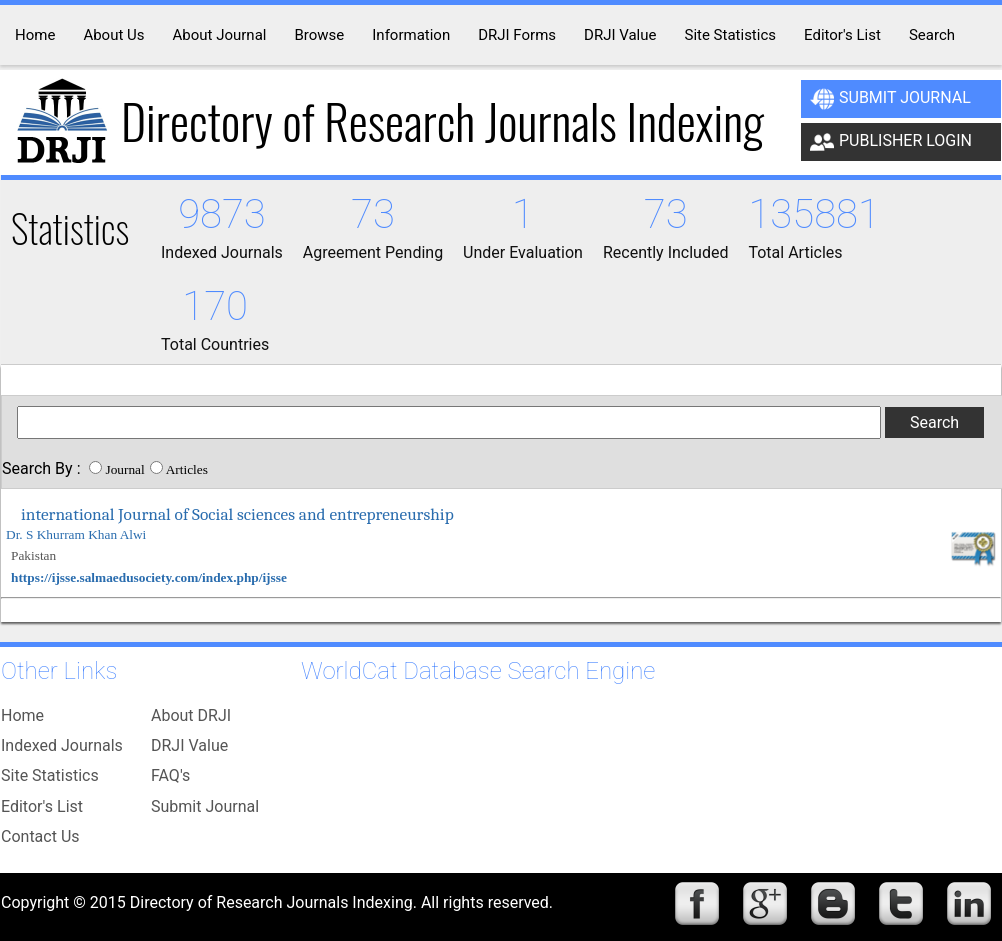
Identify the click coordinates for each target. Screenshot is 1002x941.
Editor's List (42, 806)
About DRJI (191, 715)
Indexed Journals (62, 745)
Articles (187, 469)
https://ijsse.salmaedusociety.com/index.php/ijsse (149, 577)
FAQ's (170, 775)
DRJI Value (189, 745)
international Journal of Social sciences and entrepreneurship (237, 514)
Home (22, 715)
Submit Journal (890, 99)
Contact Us (40, 836)
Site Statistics (50, 775)
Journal (124, 469)
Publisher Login (891, 142)
